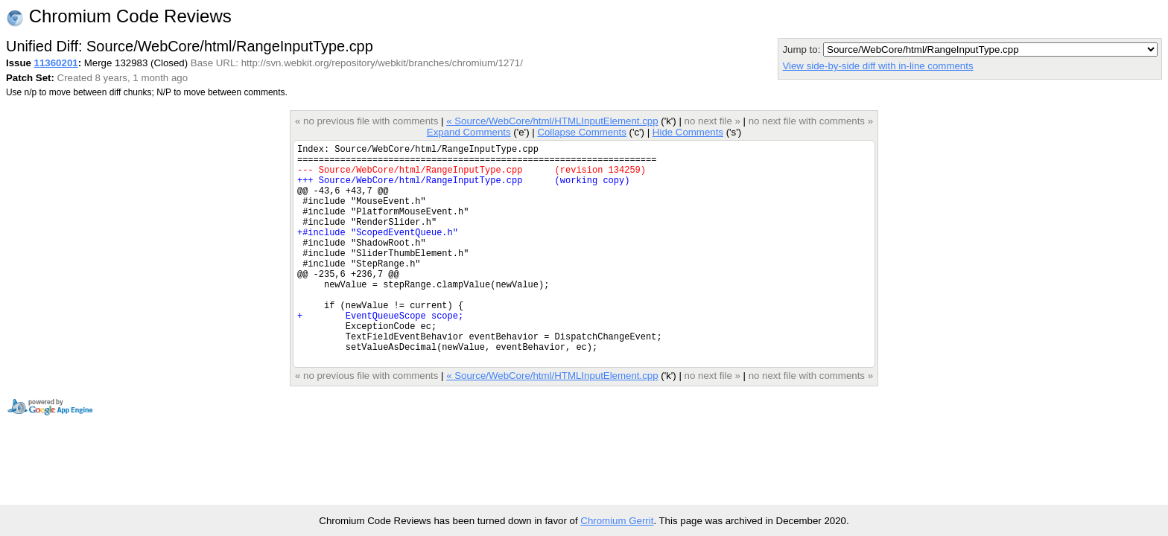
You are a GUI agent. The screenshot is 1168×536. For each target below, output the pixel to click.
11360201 (56, 62)
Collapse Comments (581, 132)
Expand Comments (469, 132)
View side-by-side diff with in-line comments (877, 65)
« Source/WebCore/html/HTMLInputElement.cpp (552, 121)
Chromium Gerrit (616, 520)
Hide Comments (688, 132)
